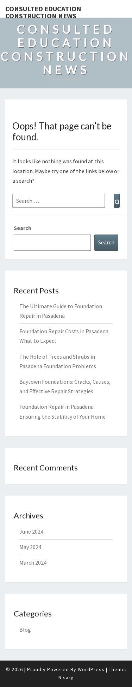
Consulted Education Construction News (43, 11)
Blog (25, 629)
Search (22, 227)
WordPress (91, 669)
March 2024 (32, 562)
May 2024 (30, 547)
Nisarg (66, 677)
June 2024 (31, 531)
